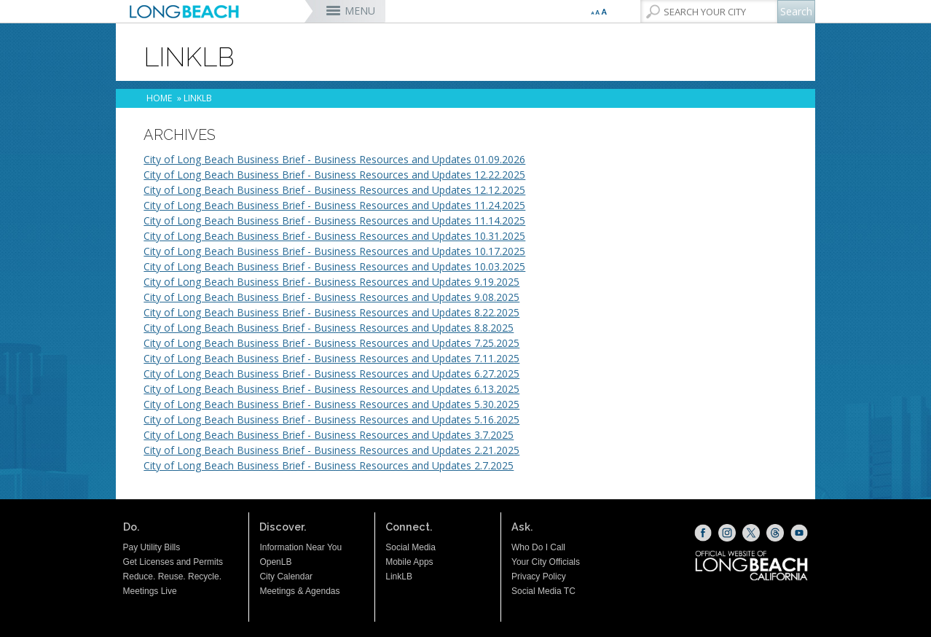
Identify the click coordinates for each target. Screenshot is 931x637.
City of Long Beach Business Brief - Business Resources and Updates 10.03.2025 (334, 266)
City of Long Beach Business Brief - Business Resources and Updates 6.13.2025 (331, 389)
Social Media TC (543, 591)
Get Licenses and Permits (173, 562)
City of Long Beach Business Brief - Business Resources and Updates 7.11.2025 (331, 358)
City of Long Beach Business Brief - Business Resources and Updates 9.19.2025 (331, 282)
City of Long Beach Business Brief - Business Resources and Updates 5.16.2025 (331, 419)
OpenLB (275, 562)
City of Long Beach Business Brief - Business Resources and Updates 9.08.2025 (331, 297)
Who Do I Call (538, 547)
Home (159, 98)
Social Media (410, 547)
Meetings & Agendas (299, 591)
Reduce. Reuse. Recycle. (172, 576)
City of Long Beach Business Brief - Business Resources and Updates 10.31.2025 (334, 236)
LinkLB (398, 576)
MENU (360, 10)
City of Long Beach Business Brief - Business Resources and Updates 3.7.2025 (329, 435)
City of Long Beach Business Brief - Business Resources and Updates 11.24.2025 (334, 205)
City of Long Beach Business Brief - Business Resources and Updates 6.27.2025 (331, 373)
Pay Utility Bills (152, 547)
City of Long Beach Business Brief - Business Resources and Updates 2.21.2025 (331, 450)
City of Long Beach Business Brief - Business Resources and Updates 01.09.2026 (334, 159)
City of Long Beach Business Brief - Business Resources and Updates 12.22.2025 (334, 174)
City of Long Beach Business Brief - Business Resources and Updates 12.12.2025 (334, 190)
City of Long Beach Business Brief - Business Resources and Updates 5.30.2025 (331, 404)
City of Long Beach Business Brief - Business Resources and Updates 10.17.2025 (334, 251)
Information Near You (300, 547)
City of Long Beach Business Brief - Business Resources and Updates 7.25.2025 (331, 343)
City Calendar (286, 576)
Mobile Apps (409, 562)
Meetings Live (150, 591)
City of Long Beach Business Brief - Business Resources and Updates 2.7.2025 (329, 465)
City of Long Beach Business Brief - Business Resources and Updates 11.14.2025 (334, 220)
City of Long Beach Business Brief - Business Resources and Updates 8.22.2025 (331, 312)
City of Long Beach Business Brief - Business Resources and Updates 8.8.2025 (329, 328)
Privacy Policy (538, 576)
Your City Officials (545, 562)
